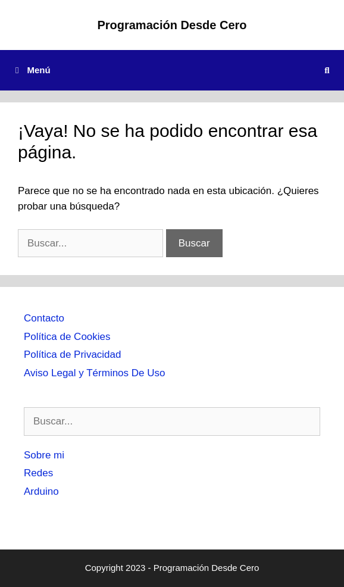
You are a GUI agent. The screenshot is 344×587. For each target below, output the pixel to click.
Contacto (44, 318)
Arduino (41, 491)
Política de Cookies (67, 336)
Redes (38, 473)
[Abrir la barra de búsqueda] (327, 70)
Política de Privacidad (72, 354)
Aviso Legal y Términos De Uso (94, 373)
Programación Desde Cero (171, 25)
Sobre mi (44, 455)
